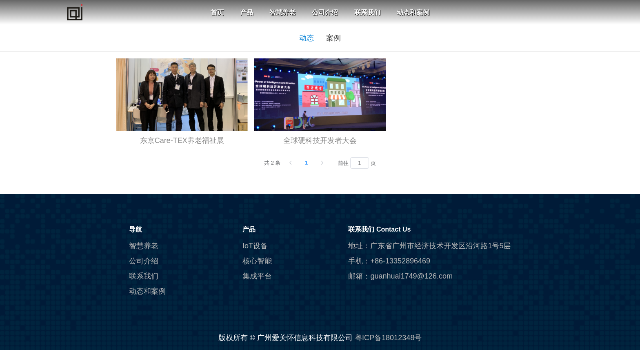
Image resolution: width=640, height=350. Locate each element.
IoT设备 (255, 246)
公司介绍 (325, 12)
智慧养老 (282, 12)
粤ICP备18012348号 (388, 338)
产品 (246, 12)
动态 (306, 38)
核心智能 (257, 261)
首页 (217, 12)
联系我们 (367, 12)
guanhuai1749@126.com (411, 276)
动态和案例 (413, 12)
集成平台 (257, 276)
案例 (333, 38)
